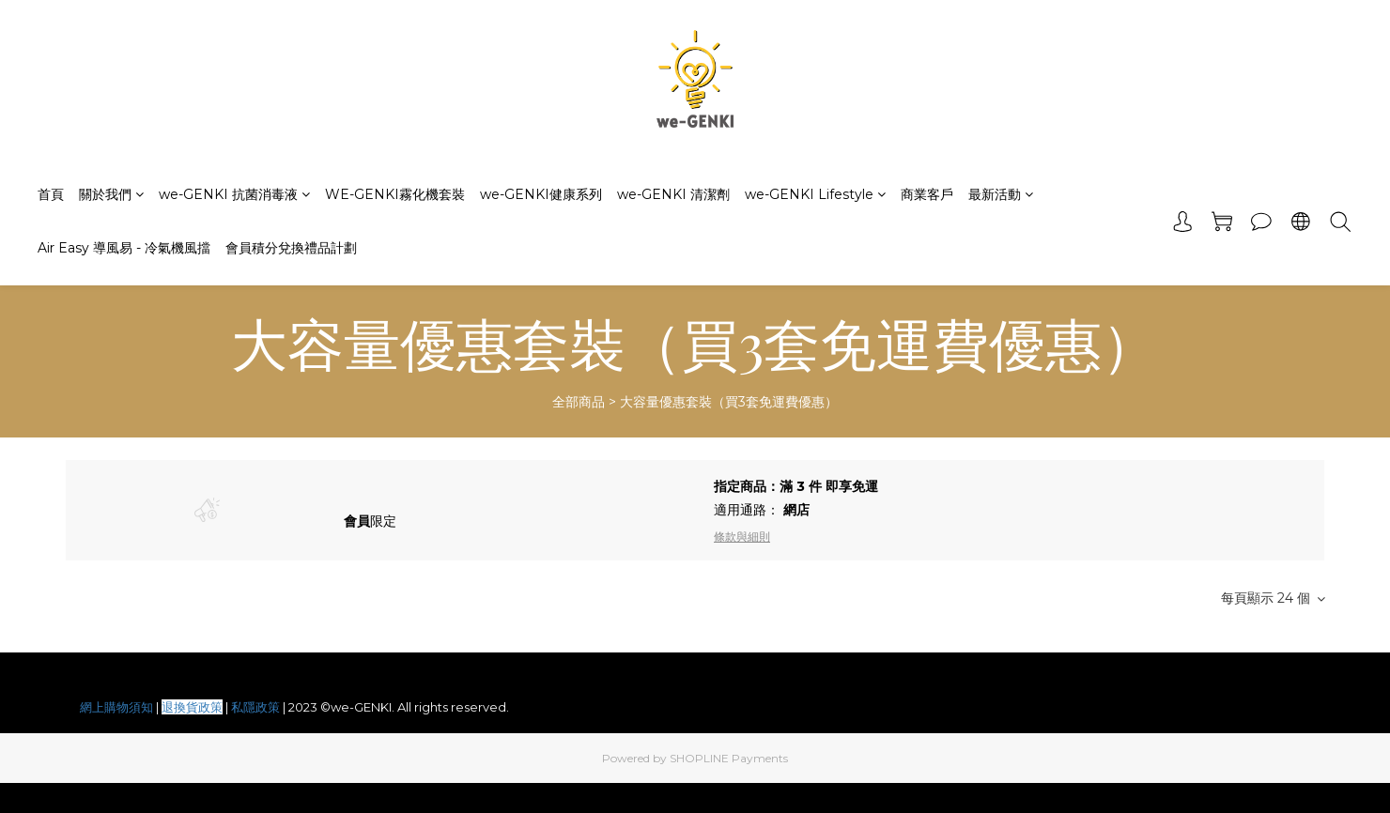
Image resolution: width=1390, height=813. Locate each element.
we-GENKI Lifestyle (815, 194)
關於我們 (111, 194)
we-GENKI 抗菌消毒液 (234, 194)
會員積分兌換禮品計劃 (291, 247)
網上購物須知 (116, 706)
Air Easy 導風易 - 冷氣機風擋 (124, 247)
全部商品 (578, 401)
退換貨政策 (192, 706)
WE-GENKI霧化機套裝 (395, 194)
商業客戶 (927, 194)
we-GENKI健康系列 (541, 194)
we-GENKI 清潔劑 (673, 194)
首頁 (51, 194)
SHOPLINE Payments (729, 758)
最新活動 (1000, 194)
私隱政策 (255, 706)
